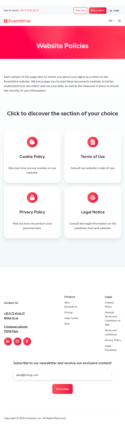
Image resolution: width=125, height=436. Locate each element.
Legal (108, 297)
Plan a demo (97, 10)
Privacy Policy (113, 340)
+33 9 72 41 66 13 (29, 10)
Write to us (11, 318)
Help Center (71, 318)
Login (114, 10)
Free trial (80, 10)
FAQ (66, 323)
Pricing (68, 312)
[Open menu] (119, 20)
